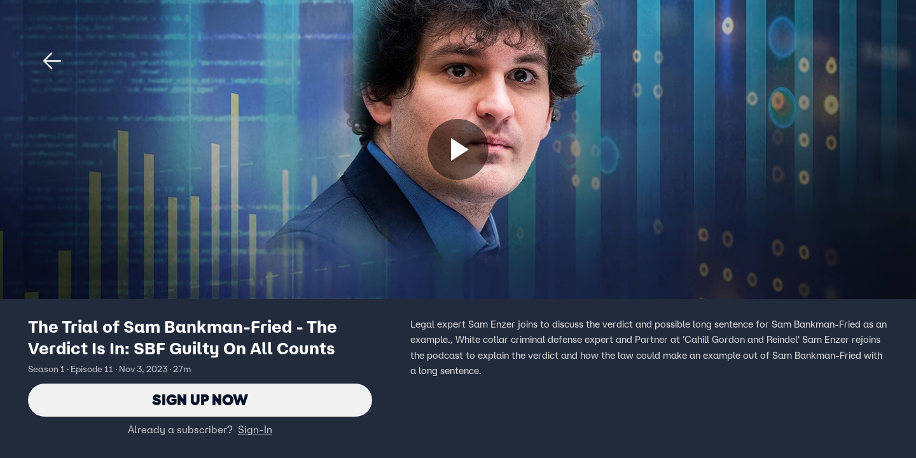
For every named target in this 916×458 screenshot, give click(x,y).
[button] (52, 61)
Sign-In (255, 429)
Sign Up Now (200, 399)
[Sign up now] (458, 149)
